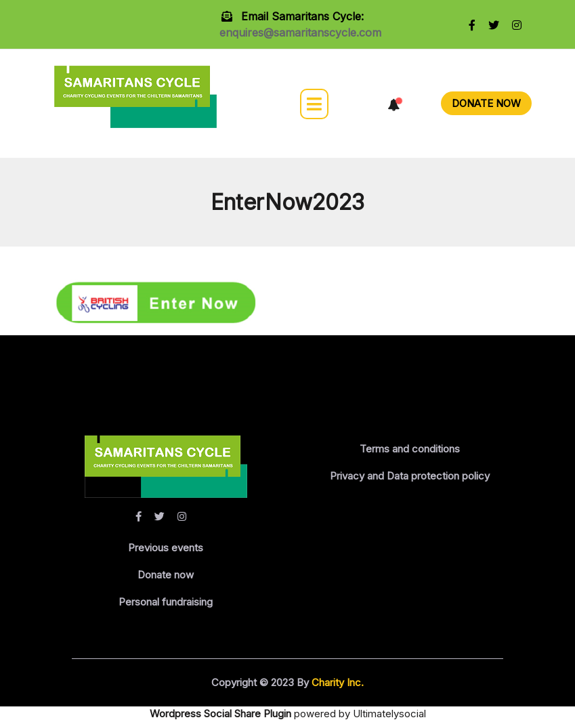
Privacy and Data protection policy (410, 475)
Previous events (165, 547)
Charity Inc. (336, 682)
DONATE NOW (486, 103)
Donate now (165, 574)
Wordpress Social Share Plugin (222, 713)
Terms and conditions (410, 448)
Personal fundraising (166, 601)
